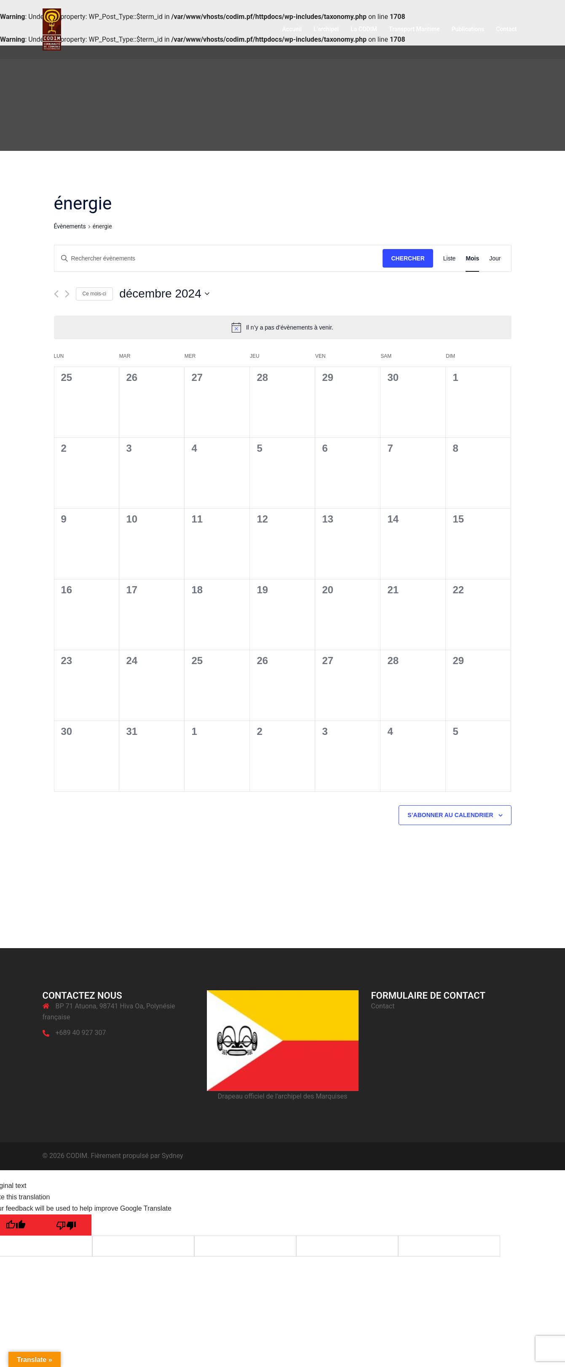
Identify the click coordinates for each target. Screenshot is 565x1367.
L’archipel (326, 29)
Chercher (407, 258)
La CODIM (364, 29)
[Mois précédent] (56, 294)
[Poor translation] (66, 1225)
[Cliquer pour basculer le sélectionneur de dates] (164, 293)
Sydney (172, 1156)
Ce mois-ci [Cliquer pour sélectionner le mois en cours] (95, 294)
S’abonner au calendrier (450, 815)
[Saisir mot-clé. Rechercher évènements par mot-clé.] (218, 258)
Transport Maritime (414, 29)
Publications (468, 29)
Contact (506, 29)
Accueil (292, 29)
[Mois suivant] (67, 294)
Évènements (70, 226)
